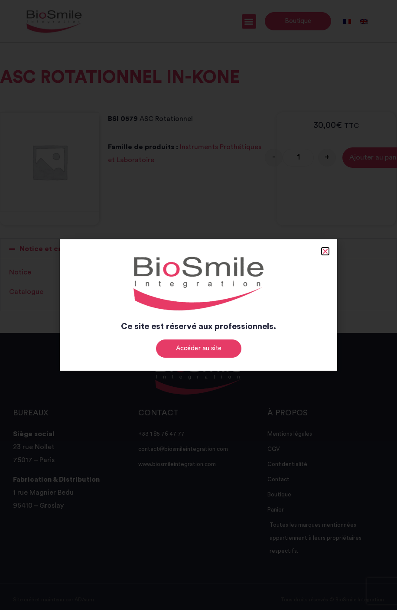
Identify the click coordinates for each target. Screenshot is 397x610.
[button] (325, 251)
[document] (198, 305)
